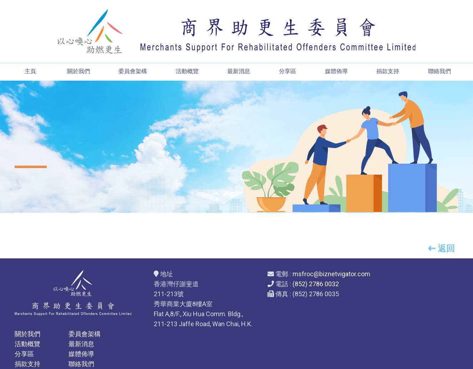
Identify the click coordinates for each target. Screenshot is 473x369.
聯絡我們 (439, 71)
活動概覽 (187, 71)
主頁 (29, 71)
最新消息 (238, 71)
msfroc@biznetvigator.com (306, 274)
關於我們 (78, 71)
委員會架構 (132, 71)
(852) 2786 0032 (290, 284)
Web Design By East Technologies (236, 360)
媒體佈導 (336, 71)
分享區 (287, 71)
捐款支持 (388, 71)
